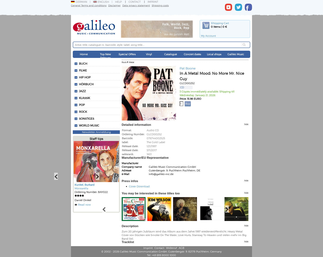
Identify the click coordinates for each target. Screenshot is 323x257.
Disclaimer (114, 5)
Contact (135, 1)
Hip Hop (85, 77)
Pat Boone (188, 68)
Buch (83, 63)
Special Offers (127, 54)
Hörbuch (86, 84)
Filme (83, 70)
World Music (89, 125)
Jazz (82, 91)
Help (118, 1)
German (79, 1)
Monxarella (81, 188)
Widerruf (171, 247)
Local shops (214, 54)
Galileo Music (235, 54)
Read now (84, 204)
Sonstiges (86, 118)
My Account (208, 35)
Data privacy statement (136, 5)
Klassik (84, 98)
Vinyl (149, 54)
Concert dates (192, 54)
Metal (131, 62)
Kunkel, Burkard (85, 184)
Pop (82, 104)
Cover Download (139, 186)
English (101, 1)
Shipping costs (160, 5)
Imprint (153, 1)
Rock (83, 111)
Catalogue (170, 54)
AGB (181, 247)
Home (84, 54)
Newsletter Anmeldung (96, 132)
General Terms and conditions (88, 5)
